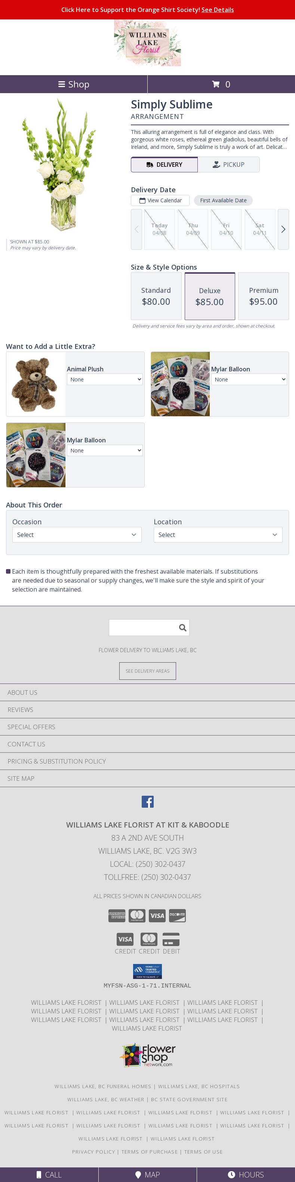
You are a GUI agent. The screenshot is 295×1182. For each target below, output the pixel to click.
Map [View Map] (147, 1175)
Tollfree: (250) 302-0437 (147, 877)
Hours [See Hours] (246, 1175)
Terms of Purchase (150, 1151)
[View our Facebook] (148, 805)
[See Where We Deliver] (147, 670)
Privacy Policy (93, 1151)
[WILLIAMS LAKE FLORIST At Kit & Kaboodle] (147, 64)
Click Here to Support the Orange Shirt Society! (147, 10)
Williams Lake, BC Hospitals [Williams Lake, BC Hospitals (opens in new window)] (199, 1086)
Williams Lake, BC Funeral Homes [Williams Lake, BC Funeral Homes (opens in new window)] (103, 1086)
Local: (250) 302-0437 (147, 864)
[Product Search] (149, 627)
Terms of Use (203, 1151)
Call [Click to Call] (49, 1175)
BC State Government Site (189, 1099)
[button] (147, 971)
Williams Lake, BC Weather (106, 1099)
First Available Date (223, 200)
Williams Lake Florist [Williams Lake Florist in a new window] (67, 1002)
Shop (73, 84)
